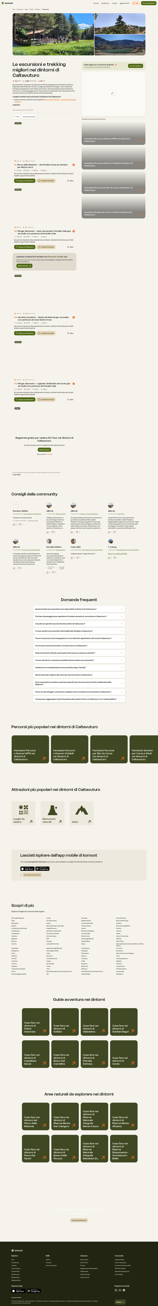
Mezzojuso (84, 951)
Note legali (95, 1301)
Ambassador (84, 1271)
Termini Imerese (51, 936)
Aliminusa (84, 969)
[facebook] (124, 1290)
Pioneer (82, 1265)
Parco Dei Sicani (121, 918)
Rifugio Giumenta (60, 514)
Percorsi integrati (51, 1265)
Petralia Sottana (51, 920)
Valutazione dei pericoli (122, 1271)
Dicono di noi (84, 1259)
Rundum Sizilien (20, 511)
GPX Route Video (120, 1268)
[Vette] (82, 813)
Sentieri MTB (15, 1271)
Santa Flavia (120, 941)
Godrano (14, 936)
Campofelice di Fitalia (18, 969)
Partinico (119, 963)
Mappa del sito (16, 1280)
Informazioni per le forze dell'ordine (21, 1303)
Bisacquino (14, 923)
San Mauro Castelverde (53, 931)
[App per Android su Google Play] (42, 869)
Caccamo (119, 948)
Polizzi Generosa (51, 928)
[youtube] (119, 1290)
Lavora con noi (84, 1277)
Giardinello (14, 948)
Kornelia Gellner (54, 547)
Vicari (48, 969)
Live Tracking (119, 1274)
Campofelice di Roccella (19, 928)
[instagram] (115, 1290)
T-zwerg (112, 547)
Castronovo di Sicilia (52, 933)
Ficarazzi (49, 941)
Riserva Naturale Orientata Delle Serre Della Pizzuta (129, 944)
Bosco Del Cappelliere (123, 926)
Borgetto (84, 963)
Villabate (119, 961)
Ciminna (14, 963)
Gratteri (118, 931)
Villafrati (118, 938)
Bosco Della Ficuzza (122, 920)
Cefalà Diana (15, 933)
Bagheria (14, 938)
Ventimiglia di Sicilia (52, 951)
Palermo (37, 9)
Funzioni (14, 1265)
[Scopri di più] (17, 475)
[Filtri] (16, 117)
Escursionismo (16, 1268)
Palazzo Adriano (86, 920)
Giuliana (118, 923)
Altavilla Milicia (85, 941)
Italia (26, 9)
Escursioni (20, 9)
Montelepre (85, 953)
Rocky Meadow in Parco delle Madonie (92, 550)
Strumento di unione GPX (123, 1265)
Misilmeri (14, 956)
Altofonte (49, 956)
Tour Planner (15, 1262)
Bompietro (119, 951)
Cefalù (48, 918)
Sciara (48, 953)
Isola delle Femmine (52, 944)
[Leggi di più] (16, 105)
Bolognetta (15, 951)
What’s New (84, 1262)
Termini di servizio (30, 1301)
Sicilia (31, 9)
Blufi (47, 938)
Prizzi (13, 920)
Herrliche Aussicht (60, 550)
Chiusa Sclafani (86, 926)
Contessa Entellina (87, 923)
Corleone (14, 961)
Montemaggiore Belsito (19, 974)
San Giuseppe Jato (122, 958)
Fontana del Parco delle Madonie (32, 514)
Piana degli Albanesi (87, 938)
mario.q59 (76, 547)
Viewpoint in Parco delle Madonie (89, 514)
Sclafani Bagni (85, 974)
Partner (48, 1259)
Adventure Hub (85, 1274)
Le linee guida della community (56, 1301)
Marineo (118, 928)
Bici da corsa (15, 1274)
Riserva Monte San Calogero (125, 953)
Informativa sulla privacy (18, 1301)
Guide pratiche (119, 1259)
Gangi (83, 944)
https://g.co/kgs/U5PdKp (117, 554)
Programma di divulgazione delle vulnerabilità (78, 1301)
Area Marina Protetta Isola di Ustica (92, 971)
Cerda (48, 966)
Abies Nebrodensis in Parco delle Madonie (127, 550)
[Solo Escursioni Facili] (28, 117)
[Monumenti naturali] (52, 813)
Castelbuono (15, 931)
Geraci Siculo (85, 936)
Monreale (84, 918)
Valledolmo (119, 974)
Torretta (14, 944)
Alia (47, 974)
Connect (49, 1262)
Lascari (83, 928)
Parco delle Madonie (17, 918)
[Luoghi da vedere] (23, 813)
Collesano (84, 958)
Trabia (83, 961)
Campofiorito (120, 966)
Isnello (48, 923)
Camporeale (120, 971)
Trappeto (14, 966)
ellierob (49, 511)
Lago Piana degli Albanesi (54, 948)
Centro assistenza (120, 1262)
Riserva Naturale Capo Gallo (55, 926)
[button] (96, 3)
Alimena (83, 956)
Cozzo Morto (120, 514)
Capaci (48, 961)
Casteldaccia (85, 948)
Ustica (13, 971)
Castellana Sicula (51, 958)
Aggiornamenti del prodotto (89, 1268)
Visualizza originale (33, 520)
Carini (13, 953)
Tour (14, 9)
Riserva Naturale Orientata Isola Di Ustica (59, 971)
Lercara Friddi (85, 933)
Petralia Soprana (121, 969)
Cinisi (118, 956)
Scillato (13, 926)
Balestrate (84, 966)
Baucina (14, 941)
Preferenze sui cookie (42, 1301)
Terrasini (14, 958)
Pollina (118, 933)
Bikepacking (15, 1277)
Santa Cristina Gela (122, 936)
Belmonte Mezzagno (87, 931)
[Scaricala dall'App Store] (27, 869)
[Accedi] (49, 454)
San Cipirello (50, 963)
